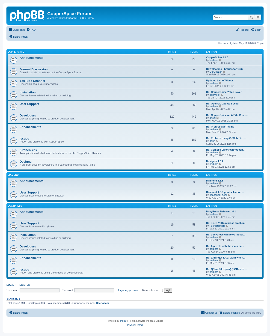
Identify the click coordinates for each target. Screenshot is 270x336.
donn (212, 141)
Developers (28, 115)
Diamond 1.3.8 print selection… (225, 192)
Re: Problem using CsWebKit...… (226, 138)
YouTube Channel (32, 81)
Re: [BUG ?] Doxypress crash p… (226, 223)
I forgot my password (128, 290)
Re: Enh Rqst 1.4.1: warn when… (226, 257)
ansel (213, 117)
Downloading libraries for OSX (224, 69)
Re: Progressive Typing (220, 126)
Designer (26, 161)
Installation (28, 92)
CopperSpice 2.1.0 (217, 57)
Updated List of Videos (220, 80)
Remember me (152, 290)
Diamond (13, 175)
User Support (29, 104)
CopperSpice (16, 52)
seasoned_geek (219, 194)
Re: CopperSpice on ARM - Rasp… (227, 115)
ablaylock (215, 94)
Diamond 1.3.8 (214, 180)
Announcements (31, 57)
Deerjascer (102, 303)
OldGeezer (216, 71)
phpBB (123, 321)
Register (24, 284)
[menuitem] (31, 30)
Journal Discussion (34, 69)
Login (10, 284)
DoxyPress (15, 206)
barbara (214, 60)
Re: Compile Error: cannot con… (226, 149)
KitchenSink (28, 150)
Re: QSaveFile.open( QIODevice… (226, 269)
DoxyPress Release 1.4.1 (221, 211)
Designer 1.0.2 (214, 161)
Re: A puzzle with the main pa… (225, 246)
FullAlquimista (217, 225)
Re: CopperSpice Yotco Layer (224, 92)
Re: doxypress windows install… (226, 234)
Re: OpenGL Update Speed (222, 103)
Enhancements (30, 127)
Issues (24, 138)
